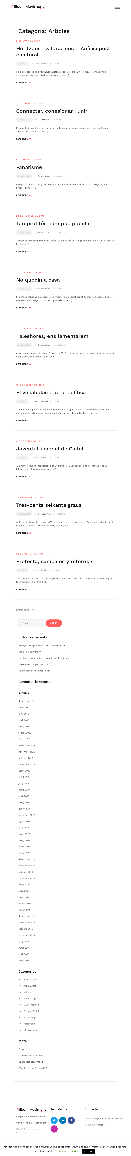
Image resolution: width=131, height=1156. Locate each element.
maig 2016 (24, 884)
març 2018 (24, 802)
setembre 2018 (26, 764)
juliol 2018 (23, 777)
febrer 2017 (24, 846)
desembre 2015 (26, 916)
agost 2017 (24, 821)
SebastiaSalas (41, 63)
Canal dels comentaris (30, 1061)
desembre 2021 (26, 701)
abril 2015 (23, 954)
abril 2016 (23, 891)
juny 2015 (23, 941)
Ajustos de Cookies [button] (68, 1151)
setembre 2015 (26, 935)
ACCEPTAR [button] (88, 1151)
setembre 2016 (26, 878)
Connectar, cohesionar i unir (51, 111)
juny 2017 (23, 827)
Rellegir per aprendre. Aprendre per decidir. (42, 645)
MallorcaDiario (31, 1004)
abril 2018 (23, 796)
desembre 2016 (26, 859)
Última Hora (30, 1030)
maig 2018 (24, 789)
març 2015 (24, 960)
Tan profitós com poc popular (53, 223)
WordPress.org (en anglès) (32, 1068)
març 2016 (24, 897)
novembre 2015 (26, 922)
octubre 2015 (25, 928)
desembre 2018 (26, 745)
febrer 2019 (24, 732)
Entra (21, 1049)
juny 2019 (23, 713)
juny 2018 (23, 783)
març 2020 (24, 707)
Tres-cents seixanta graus (49, 505)
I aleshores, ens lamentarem (52, 336)
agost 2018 (24, 770)
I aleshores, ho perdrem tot (33, 664)
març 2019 (24, 726)
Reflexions (29, 1023)
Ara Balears (24, 120)
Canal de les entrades (30, 1055)
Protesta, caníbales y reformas (54, 561)
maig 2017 (24, 834)
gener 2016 (24, 910)
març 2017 (24, 840)
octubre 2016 (25, 872)
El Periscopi (29, 998)
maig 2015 (24, 947)
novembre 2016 (26, 865)
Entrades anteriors (26, 609)
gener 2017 (24, 853)
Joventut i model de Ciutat (50, 449)
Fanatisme (29, 167)
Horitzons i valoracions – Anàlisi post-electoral (44, 658)
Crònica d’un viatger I (30, 651)
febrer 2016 (24, 903)
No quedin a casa (38, 280)
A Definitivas (30, 979)
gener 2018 (24, 808)
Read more (23, 83)
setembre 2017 (26, 815)
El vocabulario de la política (51, 393)
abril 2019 (23, 720)
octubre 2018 (25, 758)
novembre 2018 (26, 751)
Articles (22, 64)
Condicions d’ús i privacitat (31, 1122)
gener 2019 (24, 739)
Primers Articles (32, 1011)
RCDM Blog (29, 1017)
